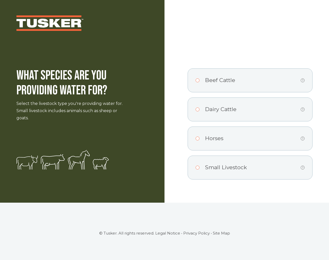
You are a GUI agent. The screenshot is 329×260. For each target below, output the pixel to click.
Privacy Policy (196, 233)
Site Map (221, 233)
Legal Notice (167, 233)
